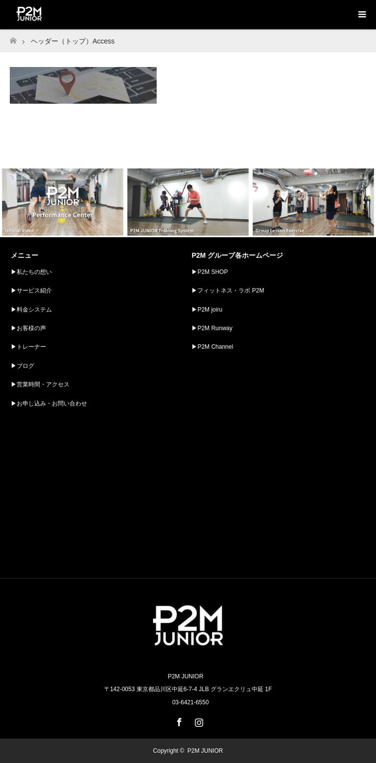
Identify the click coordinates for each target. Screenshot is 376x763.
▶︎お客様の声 (28, 328)
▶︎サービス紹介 (31, 290)
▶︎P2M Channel (212, 346)
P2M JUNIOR (205, 750)
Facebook (178, 720)
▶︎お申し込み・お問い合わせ (49, 403)
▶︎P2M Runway (211, 328)
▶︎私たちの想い (31, 272)
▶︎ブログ (22, 365)
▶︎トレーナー (28, 346)
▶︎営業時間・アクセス (40, 384)
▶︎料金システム (31, 309)
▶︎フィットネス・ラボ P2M (227, 290)
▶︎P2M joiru (206, 309)
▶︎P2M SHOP (209, 272)
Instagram (197, 720)
